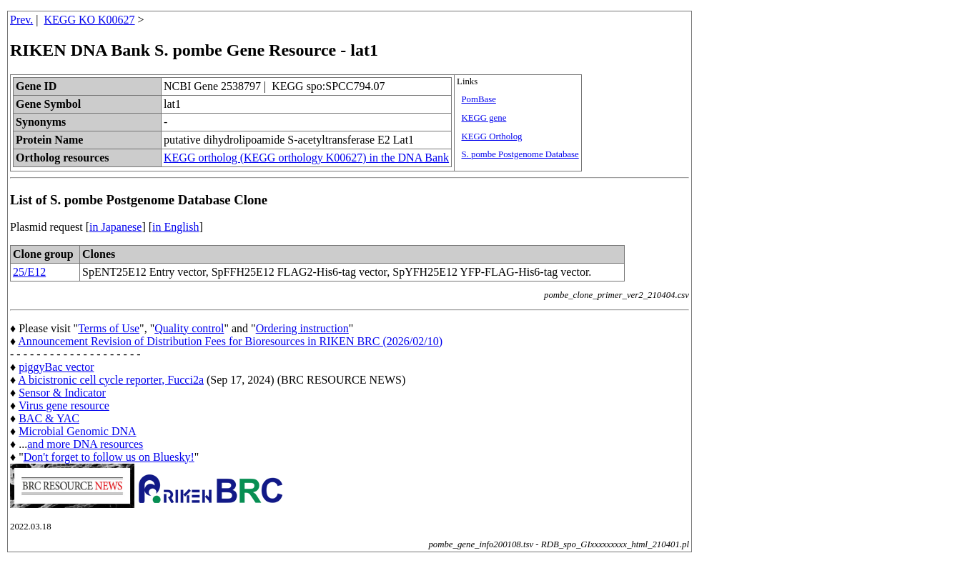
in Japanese (115, 227)
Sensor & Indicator (62, 393)
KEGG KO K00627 (89, 20)
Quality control (189, 328)
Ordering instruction (302, 328)
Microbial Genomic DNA (77, 431)
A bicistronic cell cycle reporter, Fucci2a (111, 380)
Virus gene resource (64, 405)
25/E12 (29, 272)
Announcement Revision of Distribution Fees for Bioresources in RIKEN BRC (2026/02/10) (230, 341)
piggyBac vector (56, 367)
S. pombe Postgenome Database (519, 154)
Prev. (21, 20)
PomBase (478, 99)
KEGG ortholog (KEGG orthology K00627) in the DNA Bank (306, 157)
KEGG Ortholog (491, 136)
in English (175, 227)
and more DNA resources (85, 444)
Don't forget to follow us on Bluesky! (109, 457)
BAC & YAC (49, 418)
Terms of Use (108, 328)
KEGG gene (483, 118)
